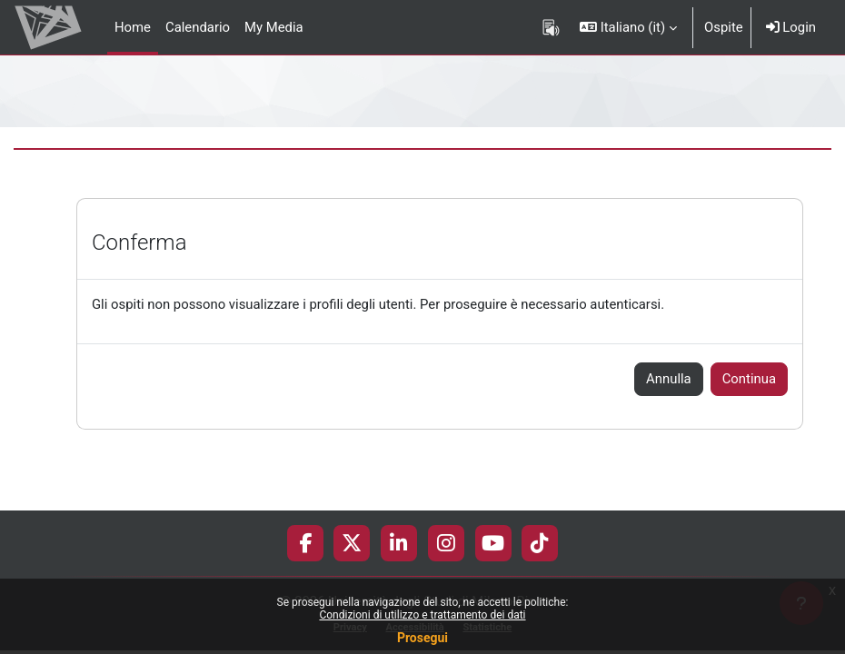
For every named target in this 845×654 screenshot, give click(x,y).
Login (791, 27)
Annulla (668, 379)
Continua (749, 379)
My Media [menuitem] (273, 27)
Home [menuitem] (132, 27)
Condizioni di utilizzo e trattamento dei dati (422, 615)
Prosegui (422, 637)
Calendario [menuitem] (197, 27)
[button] (628, 27)
